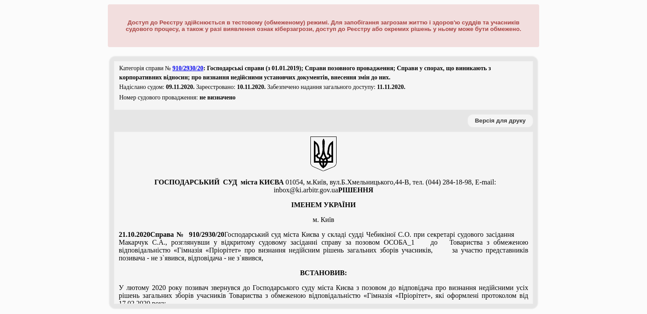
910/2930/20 (187, 68)
